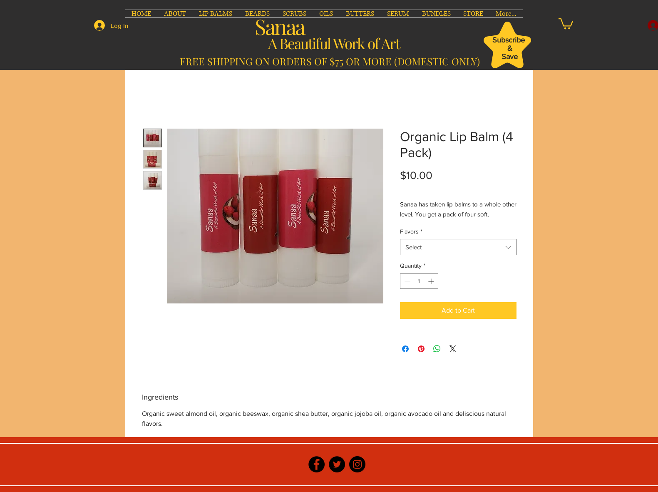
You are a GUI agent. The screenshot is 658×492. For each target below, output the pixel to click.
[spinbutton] (419, 281)
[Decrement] (406, 281)
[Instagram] (357, 464)
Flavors (411, 231)
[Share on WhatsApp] (437, 349)
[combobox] (458, 247)
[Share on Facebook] (405, 349)
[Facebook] (316, 464)
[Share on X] (453, 349)
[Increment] (432, 281)
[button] (566, 23)
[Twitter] (337, 464)
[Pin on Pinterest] (421, 349)
